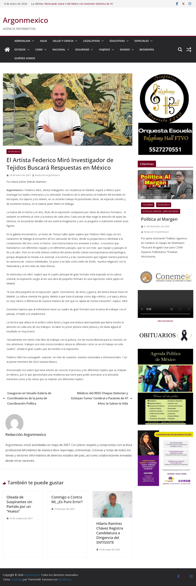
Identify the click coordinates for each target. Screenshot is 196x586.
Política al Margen (159, 219)
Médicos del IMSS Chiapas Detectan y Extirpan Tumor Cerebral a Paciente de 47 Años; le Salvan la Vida (101, 398)
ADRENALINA (22, 41)
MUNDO (125, 49)
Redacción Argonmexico (47, 175)
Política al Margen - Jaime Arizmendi (160, 211)
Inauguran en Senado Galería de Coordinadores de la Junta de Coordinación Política (27, 398)
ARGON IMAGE (165, 321)
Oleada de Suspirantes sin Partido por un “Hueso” (19, 504)
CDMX (39, 49)
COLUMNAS (147, 205)
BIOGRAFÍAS (147, 49)
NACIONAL (58, 49)
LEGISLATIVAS (91, 41)
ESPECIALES (142, 41)
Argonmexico (25, 20)
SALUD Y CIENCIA (63, 41)
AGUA (43, 41)
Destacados (14, 151)
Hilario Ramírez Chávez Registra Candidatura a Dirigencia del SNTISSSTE (109, 533)
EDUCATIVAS (117, 41)
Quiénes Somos (24, 58)
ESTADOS (20, 49)
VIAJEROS (104, 49)
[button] (32, 40)
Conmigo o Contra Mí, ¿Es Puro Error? (67, 499)
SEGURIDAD (82, 49)
